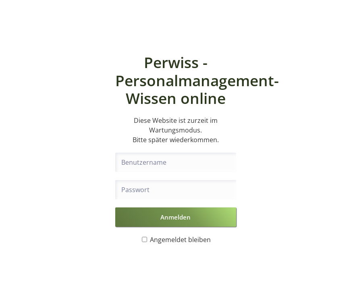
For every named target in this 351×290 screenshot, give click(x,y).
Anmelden (175, 217)
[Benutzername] (175, 162)
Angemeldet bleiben (176, 239)
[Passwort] (175, 189)
